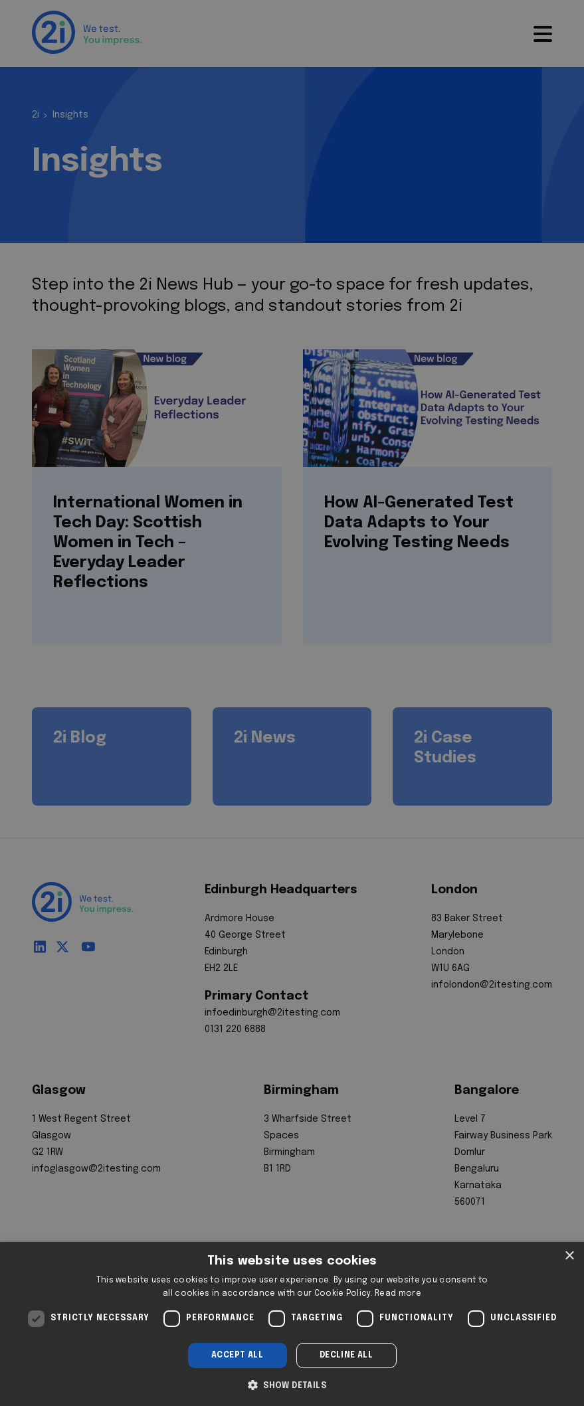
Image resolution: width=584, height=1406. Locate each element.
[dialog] (292, 1324)
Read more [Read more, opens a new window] (398, 1294)
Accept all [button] (237, 1356)
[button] (292, 1384)
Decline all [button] (346, 1356)
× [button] (569, 1256)
